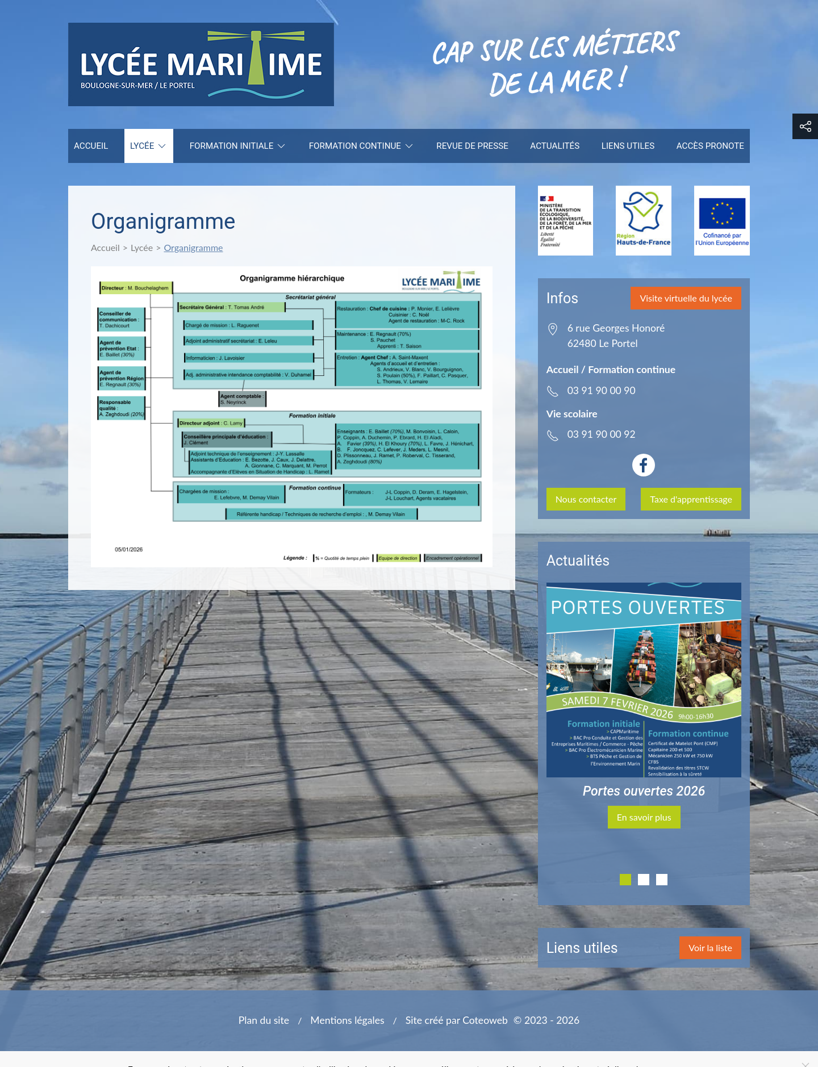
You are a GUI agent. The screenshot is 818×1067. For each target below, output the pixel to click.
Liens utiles (628, 146)
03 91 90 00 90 (601, 390)
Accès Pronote (710, 146)
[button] (805, 126)
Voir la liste (710, 947)
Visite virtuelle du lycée (686, 297)
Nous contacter (586, 498)
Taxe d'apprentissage (691, 498)
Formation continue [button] (362, 146)
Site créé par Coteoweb (457, 1020)
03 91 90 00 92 (601, 434)
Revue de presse (472, 146)
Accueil (91, 146)
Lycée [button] (149, 146)
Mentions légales (347, 1020)
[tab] (625, 879)
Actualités (554, 146)
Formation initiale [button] (238, 146)
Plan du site (264, 1020)
